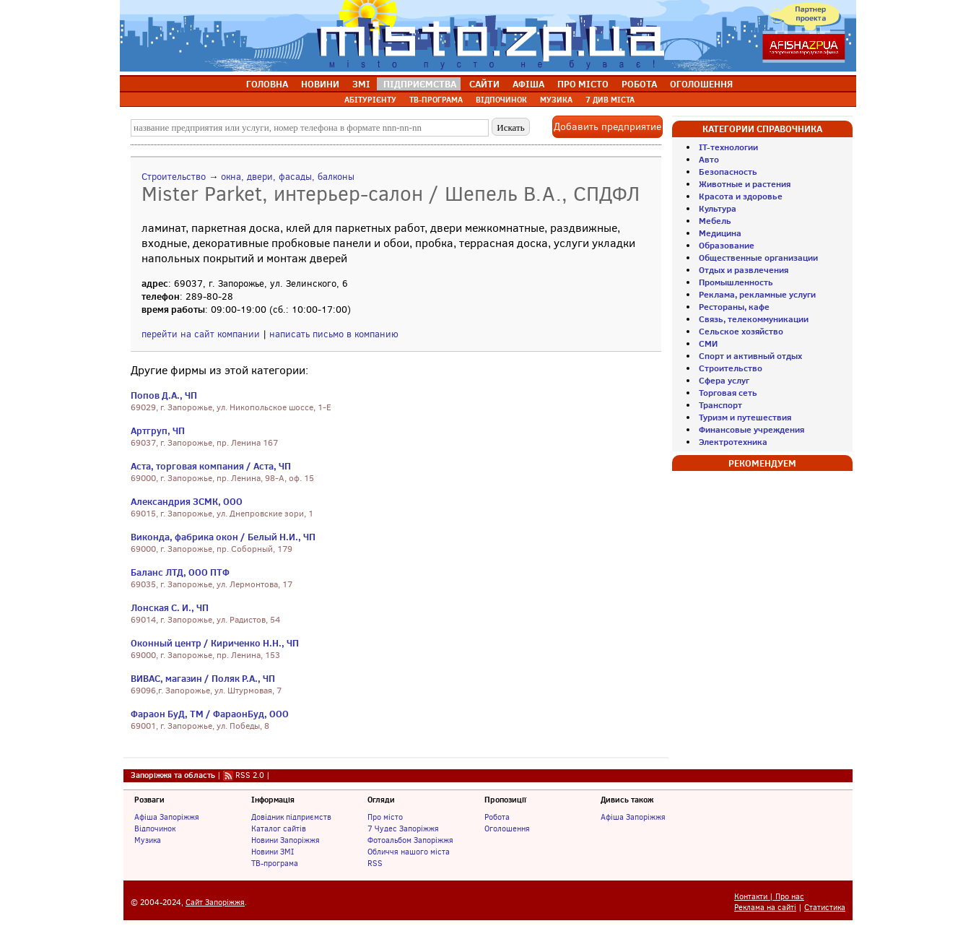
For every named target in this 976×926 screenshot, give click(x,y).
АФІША (528, 83)
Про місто (385, 817)
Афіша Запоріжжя (166, 817)
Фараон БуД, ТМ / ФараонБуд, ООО (210, 713)
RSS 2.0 (249, 775)
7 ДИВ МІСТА (610, 100)
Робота (497, 817)
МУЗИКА (556, 100)
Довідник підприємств (291, 817)
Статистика (824, 907)
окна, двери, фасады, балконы (287, 176)
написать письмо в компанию (333, 334)
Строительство (173, 176)
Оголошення (507, 828)
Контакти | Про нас (769, 896)
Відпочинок (154, 828)
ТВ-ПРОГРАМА (436, 100)
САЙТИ (484, 83)
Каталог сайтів (278, 828)
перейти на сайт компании (200, 334)
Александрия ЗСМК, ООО (187, 501)
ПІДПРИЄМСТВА (419, 83)
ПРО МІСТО (583, 83)
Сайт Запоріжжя (215, 902)
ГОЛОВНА (267, 83)
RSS (375, 863)
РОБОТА (639, 83)
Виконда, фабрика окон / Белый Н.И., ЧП (223, 536)
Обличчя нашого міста (408, 852)
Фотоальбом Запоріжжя (410, 840)
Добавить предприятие (607, 127)
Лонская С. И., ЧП (170, 607)
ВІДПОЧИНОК (501, 100)
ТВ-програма (274, 863)
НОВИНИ (320, 83)
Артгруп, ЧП (158, 430)
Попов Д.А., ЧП (164, 395)
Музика (147, 840)
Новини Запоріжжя (285, 840)
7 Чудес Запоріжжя (403, 828)
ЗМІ (361, 83)
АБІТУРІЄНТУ (370, 100)
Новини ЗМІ (272, 852)
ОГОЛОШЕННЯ (701, 83)
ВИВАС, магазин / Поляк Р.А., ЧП (203, 678)
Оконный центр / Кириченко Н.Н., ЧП (215, 642)
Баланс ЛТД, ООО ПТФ (180, 572)
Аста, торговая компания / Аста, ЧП (211, 465)
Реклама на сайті (765, 907)
